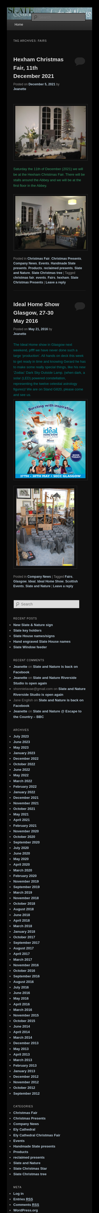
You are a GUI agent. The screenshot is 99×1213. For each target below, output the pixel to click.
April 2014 (21, 1032)
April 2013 (21, 1054)
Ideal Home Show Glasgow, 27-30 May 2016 (36, 312)
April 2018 (21, 920)
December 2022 (26, 759)
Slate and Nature (38, 586)
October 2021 (24, 809)
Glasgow (20, 581)
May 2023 (21, 747)
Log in (18, 1194)
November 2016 (26, 965)
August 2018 (23, 909)
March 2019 (22, 892)
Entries (23, 1199)
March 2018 (22, 926)
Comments (26, 1205)
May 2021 (21, 814)
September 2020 (26, 842)
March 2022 (22, 781)
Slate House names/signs (34, 636)
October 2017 (24, 937)
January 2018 (24, 932)
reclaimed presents (58, 268)
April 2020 (21, 864)
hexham (63, 277)
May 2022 (21, 775)
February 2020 (25, 876)
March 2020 (22, 870)
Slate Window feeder (30, 647)
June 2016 (21, 993)
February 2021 (25, 826)
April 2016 (21, 1004)
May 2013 (21, 1049)
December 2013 (26, 1043)
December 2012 (26, 1077)
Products (35, 268)
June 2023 (21, 742)
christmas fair (23, 277)
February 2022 (25, 787)
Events (44, 263)
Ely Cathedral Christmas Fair (36, 1135)
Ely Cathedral (24, 1129)
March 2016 (22, 1010)
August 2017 (23, 948)
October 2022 (24, 764)
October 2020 (24, 837)
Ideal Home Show (50, 581)
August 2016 (23, 982)
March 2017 (22, 960)
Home (19, 24)
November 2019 (26, 881)
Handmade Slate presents (34, 1146)
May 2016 (21, 998)
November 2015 (26, 1015)
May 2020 (21, 859)
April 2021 (21, 820)
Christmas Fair (38, 258)
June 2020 (21, 853)
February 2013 (25, 1065)
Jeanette (19, 89)
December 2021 (26, 798)
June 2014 (21, 1026)
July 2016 (21, 987)
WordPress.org (25, 1210)
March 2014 (22, 1037)
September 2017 (26, 943)
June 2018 (21, 915)
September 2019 (26, 887)
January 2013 (24, 1071)
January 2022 (24, 792)
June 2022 (21, 770)
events (41, 277)
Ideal (31, 581)
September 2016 (26, 976)
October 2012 (24, 1088)
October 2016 (24, 971)
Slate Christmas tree (47, 273)
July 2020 (21, 848)
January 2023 (24, 753)
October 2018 (24, 904)
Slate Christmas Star (30, 1168)
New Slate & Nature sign (33, 625)
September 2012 (26, 1093)
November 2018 (26, 898)
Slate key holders (27, 630)
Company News (25, 263)
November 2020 (26, 831)
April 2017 (21, 954)
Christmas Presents (66, 258)
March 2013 (22, 1060)
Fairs (51, 277)
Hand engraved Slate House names (42, 641)
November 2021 (26, 803)
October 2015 (24, 1021)
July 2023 (21, 736)
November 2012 (26, 1082)
